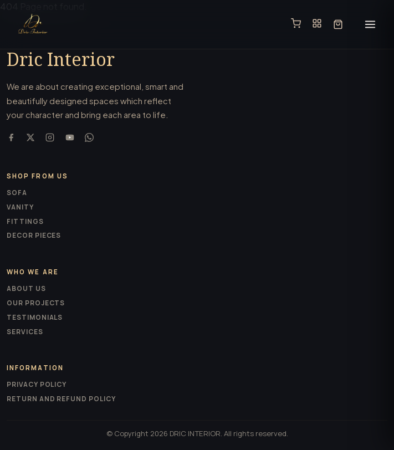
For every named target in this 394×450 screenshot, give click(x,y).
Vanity (20, 207)
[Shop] (296, 24)
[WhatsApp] (89, 139)
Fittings (25, 221)
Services (25, 331)
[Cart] (338, 24)
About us (26, 288)
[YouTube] (69, 139)
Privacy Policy (36, 384)
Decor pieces (34, 235)
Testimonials (35, 317)
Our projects (36, 303)
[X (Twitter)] (30, 139)
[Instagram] (49, 139)
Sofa (17, 192)
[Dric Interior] (33, 24)
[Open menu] (370, 24)
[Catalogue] (317, 24)
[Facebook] (11, 139)
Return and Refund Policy (61, 398)
